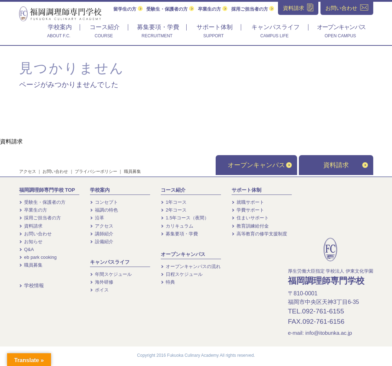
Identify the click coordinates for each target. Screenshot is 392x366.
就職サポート (248, 202)
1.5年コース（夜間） (185, 217)
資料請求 (11, 141)
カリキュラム (177, 226)
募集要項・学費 (179, 233)
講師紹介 (102, 233)
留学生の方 (128, 9)
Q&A (26, 249)
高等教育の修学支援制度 (260, 233)
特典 (168, 282)
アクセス (27, 171)
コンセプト (104, 202)
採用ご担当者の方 (252, 9)
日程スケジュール (182, 274)
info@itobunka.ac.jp (328, 333)
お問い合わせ (55, 171)
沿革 (97, 217)
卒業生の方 (212, 9)
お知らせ (31, 241)
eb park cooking (38, 257)
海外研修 (102, 282)
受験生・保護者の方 (170, 9)
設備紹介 (102, 241)
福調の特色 (104, 210)
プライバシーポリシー (96, 171)
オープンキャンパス (260, 165)
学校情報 (31, 285)
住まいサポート (250, 217)
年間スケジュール (111, 274)
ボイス (99, 290)
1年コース (174, 202)
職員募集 (132, 171)
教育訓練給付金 (250, 226)
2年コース (174, 210)
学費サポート (248, 210)
